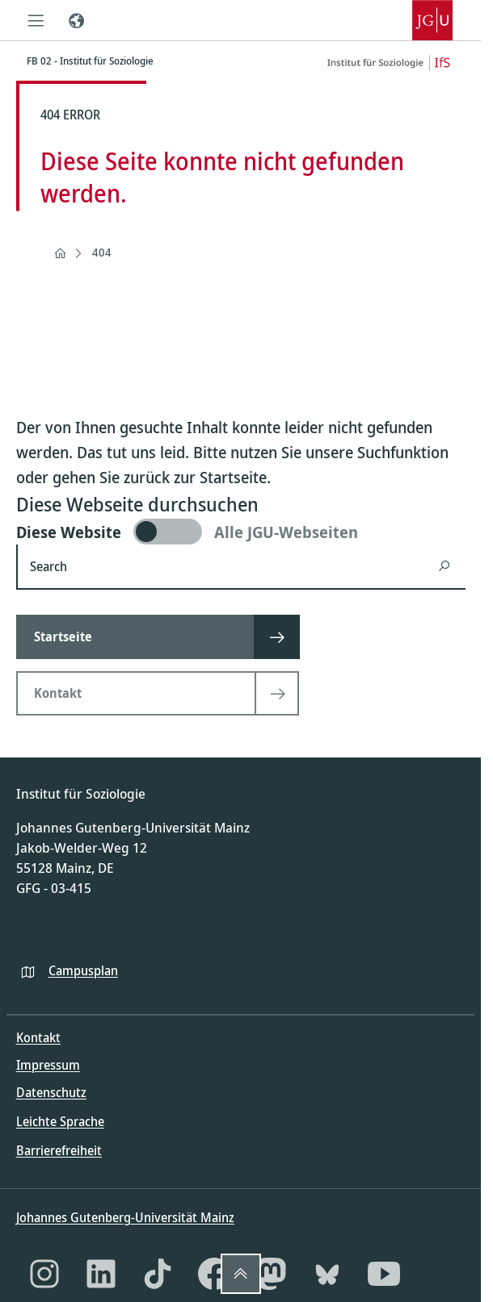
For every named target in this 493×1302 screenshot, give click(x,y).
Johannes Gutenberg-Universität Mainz (125, 1217)
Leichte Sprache (60, 1121)
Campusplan (83, 970)
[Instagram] (44, 1274)
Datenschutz (51, 1092)
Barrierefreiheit (59, 1150)
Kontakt (38, 1037)
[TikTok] (157, 1274)
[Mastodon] (271, 1274)
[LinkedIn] (101, 1274)
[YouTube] (384, 1274)
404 (102, 252)
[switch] (241, 532)
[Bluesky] (327, 1274)
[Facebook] (214, 1274)
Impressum (48, 1065)
